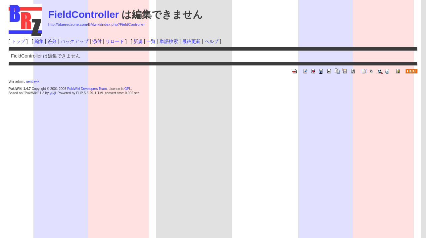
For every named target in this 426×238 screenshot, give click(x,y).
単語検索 (169, 41)
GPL (127, 89)
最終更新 (191, 41)
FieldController (83, 14)
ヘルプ (211, 41)
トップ (18, 41)
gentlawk (32, 81)
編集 (39, 41)
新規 (138, 41)
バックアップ (74, 41)
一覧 (151, 41)
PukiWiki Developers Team (87, 89)
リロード (115, 41)
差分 (52, 41)
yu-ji (53, 93)
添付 (97, 41)
